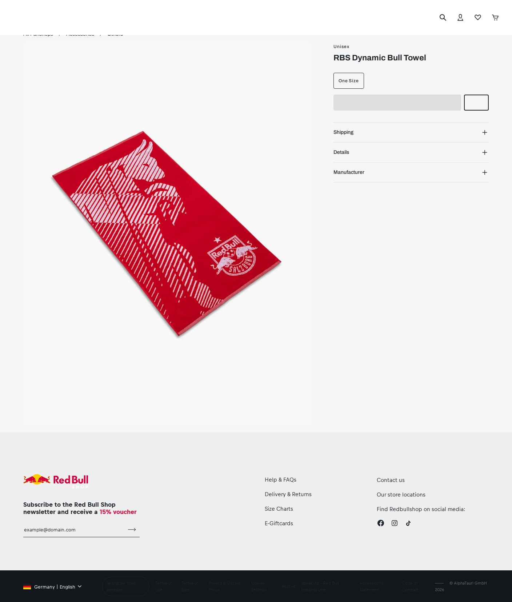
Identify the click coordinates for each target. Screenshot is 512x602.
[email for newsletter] (73, 533)
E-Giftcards (279, 523)
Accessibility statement (373, 586)
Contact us (390, 480)
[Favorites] (477, 17)
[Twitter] (408, 523)
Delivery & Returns (289, 494)
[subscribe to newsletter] (132, 533)
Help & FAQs (281, 479)
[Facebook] (381, 523)
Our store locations (401, 494)
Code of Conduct (411, 586)
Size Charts (280, 508)
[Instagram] (395, 523)
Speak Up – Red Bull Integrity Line (321, 586)
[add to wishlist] (476, 103)
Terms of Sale (189, 586)
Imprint (289, 586)
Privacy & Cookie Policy (224, 586)
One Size (349, 80)
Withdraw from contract (122, 586)
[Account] (460, 17)
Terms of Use (163, 586)
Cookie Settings (259, 586)
